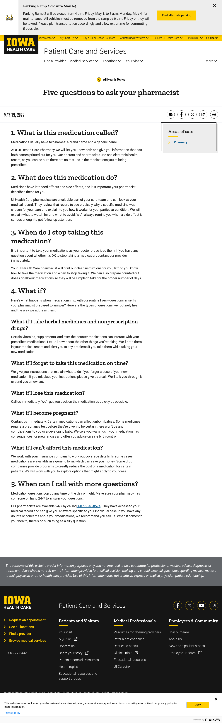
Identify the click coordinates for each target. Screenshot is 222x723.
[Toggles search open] (212, 38)
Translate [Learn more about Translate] (193, 37)
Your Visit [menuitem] (132, 61)
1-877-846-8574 (88, 506)
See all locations (21, 627)
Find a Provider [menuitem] (55, 61)
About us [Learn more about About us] (175, 639)
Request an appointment (27, 620)
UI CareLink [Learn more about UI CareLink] (122, 666)
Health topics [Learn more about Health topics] (68, 667)
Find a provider (20, 634)
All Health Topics (111, 79)
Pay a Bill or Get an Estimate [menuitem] (99, 38)
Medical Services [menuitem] (81, 61)
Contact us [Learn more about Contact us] (67, 646)
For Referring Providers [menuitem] (132, 38)
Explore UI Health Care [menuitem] (166, 38)
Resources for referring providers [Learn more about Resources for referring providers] (137, 632)
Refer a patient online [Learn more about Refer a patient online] (129, 639)
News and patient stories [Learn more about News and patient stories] (187, 646)
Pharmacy (180, 142)
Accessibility (119, 693)
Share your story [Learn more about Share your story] (71, 653)
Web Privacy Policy (96, 693)
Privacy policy (12, 712)
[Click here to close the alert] (214, 6)
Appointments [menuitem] (43, 38)
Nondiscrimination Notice (20, 693)
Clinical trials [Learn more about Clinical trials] (123, 653)
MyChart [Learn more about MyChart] (65, 639)
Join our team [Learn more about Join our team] (179, 632)
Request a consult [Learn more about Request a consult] (127, 646)
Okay (198, 704)
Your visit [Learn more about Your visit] (65, 632)
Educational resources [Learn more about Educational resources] (130, 660)
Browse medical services (27, 640)
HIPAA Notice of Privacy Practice (60, 693)
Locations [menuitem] (110, 61)
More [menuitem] (209, 61)
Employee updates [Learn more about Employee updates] (182, 653)
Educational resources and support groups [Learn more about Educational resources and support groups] (78, 676)
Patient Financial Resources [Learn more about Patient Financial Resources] (79, 660)
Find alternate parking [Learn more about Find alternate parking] (176, 15)
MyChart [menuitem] (65, 38)
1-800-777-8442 (15, 653)
